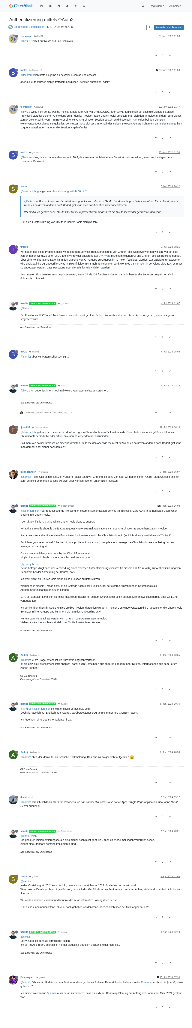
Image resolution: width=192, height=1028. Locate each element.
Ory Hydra (104, 255)
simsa (23, 186)
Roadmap (146, 982)
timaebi (24, 247)
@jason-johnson (66, 506)
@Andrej (63, 704)
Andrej (24, 655)
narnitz (24, 303)
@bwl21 (38, 36)
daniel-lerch (26, 797)
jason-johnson (28, 472)
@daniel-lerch (65, 831)
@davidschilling (29, 191)
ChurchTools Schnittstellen (29, 26)
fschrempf (26, 36)
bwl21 (23, 70)
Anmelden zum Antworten (169, 27)
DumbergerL (27, 977)
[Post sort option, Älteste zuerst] (149, 27)
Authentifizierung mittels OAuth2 (68, 191)
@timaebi (63, 303)
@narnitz (34, 352)
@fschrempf (35, 70)
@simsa (62, 932)
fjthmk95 (25, 427)
